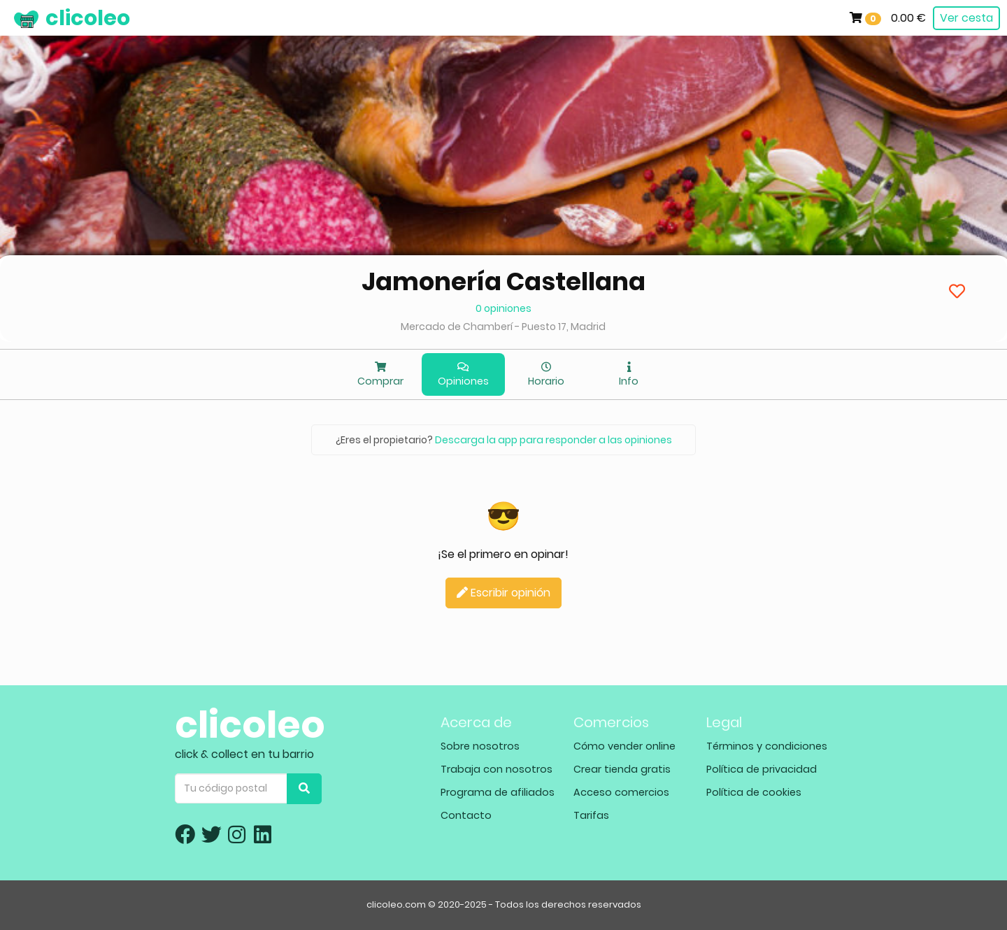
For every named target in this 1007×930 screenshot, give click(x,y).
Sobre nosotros (480, 746)
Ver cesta (966, 18)
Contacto (466, 815)
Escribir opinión (503, 593)
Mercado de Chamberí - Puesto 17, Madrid (503, 327)
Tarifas (591, 815)
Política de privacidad (761, 769)
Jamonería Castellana (503, 281)
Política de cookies (753, 792)
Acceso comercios (621, 792)
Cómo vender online (624, 746)
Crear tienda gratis (622, 769)
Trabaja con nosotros (496, 769)
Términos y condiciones (766, 746)
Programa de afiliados (498, 792)
